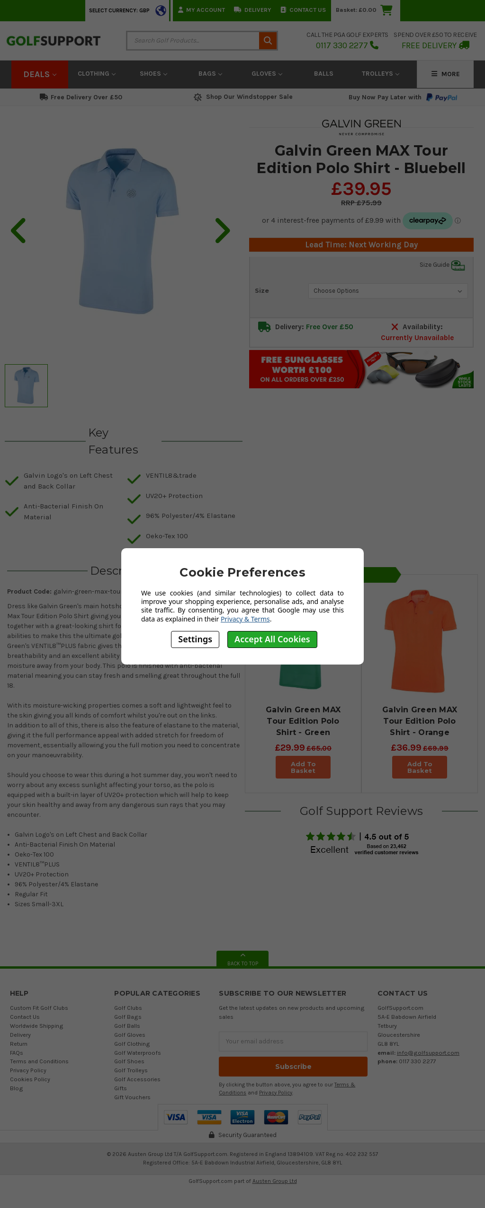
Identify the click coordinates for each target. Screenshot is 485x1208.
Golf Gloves (129, 1034)
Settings (195, 639)
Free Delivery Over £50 (81, 97)
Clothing (97, 74)
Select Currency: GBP (119, 11)
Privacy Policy (28, 1070)
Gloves (266, 74)
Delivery (252, 9)
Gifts (120, 1088)
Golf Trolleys (131, 1070)
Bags (210, 74)
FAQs (16, 1052)
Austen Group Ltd (274, 1181)
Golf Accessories (137, 1079)
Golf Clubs (128, 1007)
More (445, 74)
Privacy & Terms (245, 618)
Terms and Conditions (39, 1061)
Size (262, 290)
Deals (39, 74)
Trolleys (380, 74)
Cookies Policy (30, 1079)
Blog (16, 1088)
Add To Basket (302, 767)
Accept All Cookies (272, 639)
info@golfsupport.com (428, 1052)
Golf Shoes (129, 1061)
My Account (201, 9)
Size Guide (442, 265)
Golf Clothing (132, 1043)
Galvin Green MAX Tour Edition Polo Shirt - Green (303, 721)
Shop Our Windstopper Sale (242, 97)
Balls (323, 74)
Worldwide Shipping (36, 1025)
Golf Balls (127, 1025)
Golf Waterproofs (137, 1052)
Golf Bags (128, 1016)
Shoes (153, 74)
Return (18, 1043)
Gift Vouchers (132, 1097)
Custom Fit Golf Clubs (39, 1007)
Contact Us (303, 9)
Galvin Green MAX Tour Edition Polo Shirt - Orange (419, 721)
